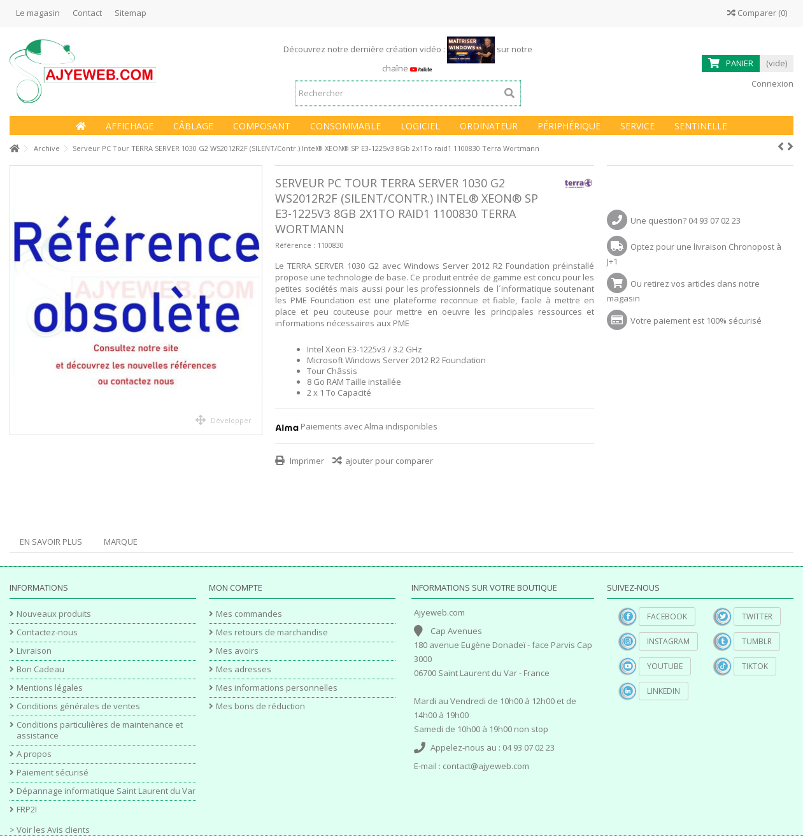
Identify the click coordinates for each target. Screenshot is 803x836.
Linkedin (663, 691)
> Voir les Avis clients (50, 829)
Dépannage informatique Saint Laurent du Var (106, 791)
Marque (121, 541)
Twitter (757, 616)
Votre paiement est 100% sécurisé (696, 320)
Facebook (667, 616)
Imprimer (306, 460)
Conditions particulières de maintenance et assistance (100, 730)
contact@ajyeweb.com (486, 766)
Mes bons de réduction (260, 706)
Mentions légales (50, 687)
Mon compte (235, 587)
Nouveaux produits (54, 614)
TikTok (755, 666)
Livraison (34, 650)
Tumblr (757, 641)
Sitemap (130, 12)
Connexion (771, 83)
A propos (34, 754)
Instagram (668, 641)
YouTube (665, 666)
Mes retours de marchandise (272, 632)
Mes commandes (249, 614)
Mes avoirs (237, 650)
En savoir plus (51, 541)
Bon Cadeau (40, 669)
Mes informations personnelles (277, 687)
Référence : (295, 245)
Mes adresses (243, 669)
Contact (87, 12)
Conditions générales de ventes (78, 706)
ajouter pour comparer (389, 460)
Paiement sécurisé (53, 772)
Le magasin (38, 12)
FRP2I (27, 809)
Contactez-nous (47, 632)
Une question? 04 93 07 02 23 (685, 220)
